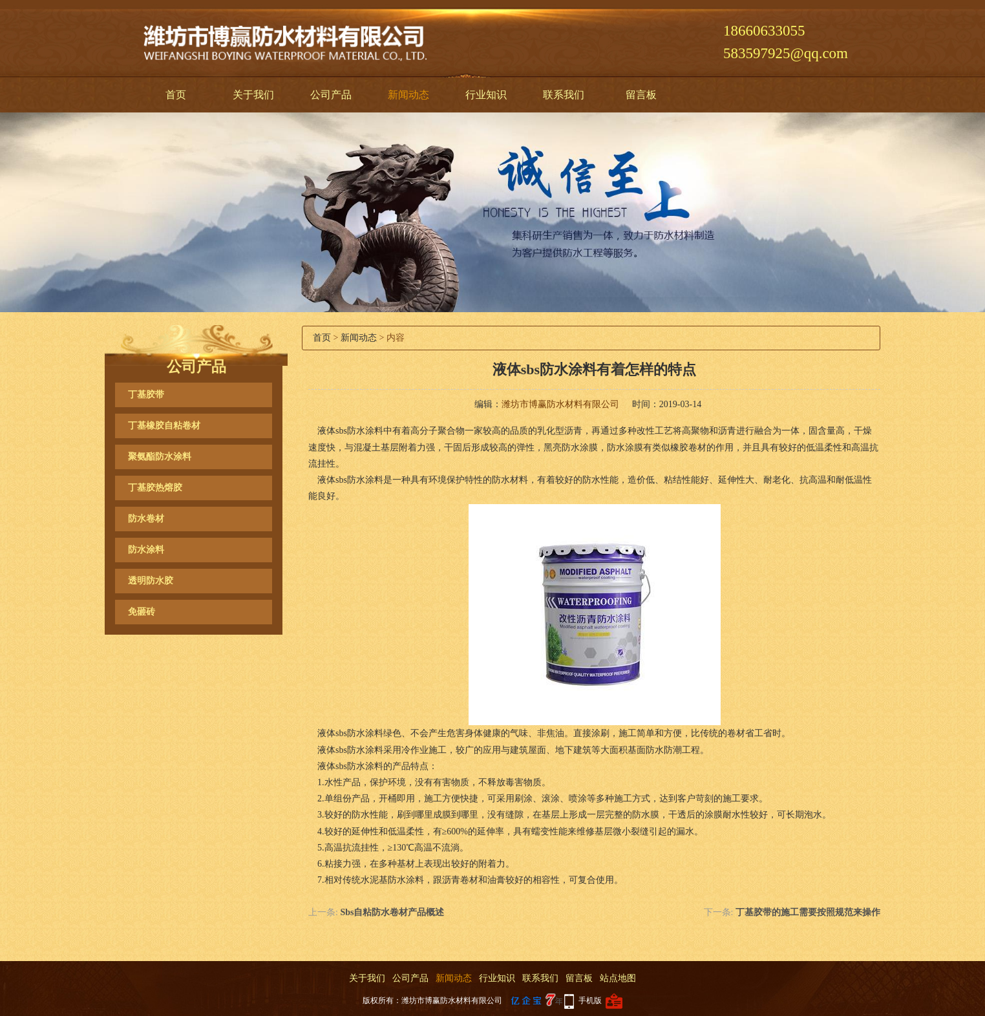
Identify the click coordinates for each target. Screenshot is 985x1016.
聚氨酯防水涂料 (159, 456)
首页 (175, 94)
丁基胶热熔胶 (155, 487)
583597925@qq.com (785, 53)
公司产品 (331, 94)
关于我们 (253, 94)
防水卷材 (146, 519)
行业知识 (486, 94)
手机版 (590, 1000)
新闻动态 (408, 94)
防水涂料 (146, 550)
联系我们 (563, 94)
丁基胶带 (146, 394)
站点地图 (618, 978)
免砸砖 (141, 612)
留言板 (641, 94)
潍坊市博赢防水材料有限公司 (560, 404)
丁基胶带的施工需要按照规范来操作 (808, 912)
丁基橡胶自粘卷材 (164, 425)
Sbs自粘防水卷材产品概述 (392, 912)
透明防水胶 (150, 581)
